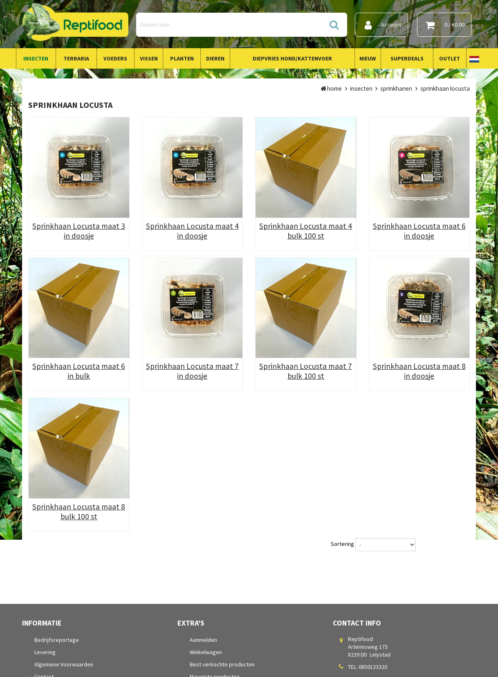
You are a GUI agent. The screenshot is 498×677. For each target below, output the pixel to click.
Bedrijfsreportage (56, 639)
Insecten (35, 58)
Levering (45, 652)
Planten (182, 58)
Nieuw (367, 58)
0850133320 (373, 666)
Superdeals (407, 58)
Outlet (449, 58)
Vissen (149, 58)
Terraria (76, 58)
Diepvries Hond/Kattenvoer (292, 58)
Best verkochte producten (222, 664)
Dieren (215, 58)
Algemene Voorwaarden (63, 664)
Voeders (115, 58)
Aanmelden (203, 639)
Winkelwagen (206, 652)
